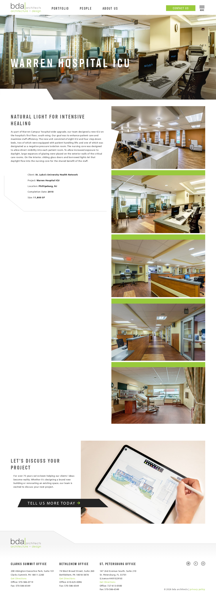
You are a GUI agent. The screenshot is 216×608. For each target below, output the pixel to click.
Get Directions (19, 578)
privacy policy (197, 589)
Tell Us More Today (58, 503)
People (86, 8)
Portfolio (60, 8)
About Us (110, 8)
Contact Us (181, 8)
